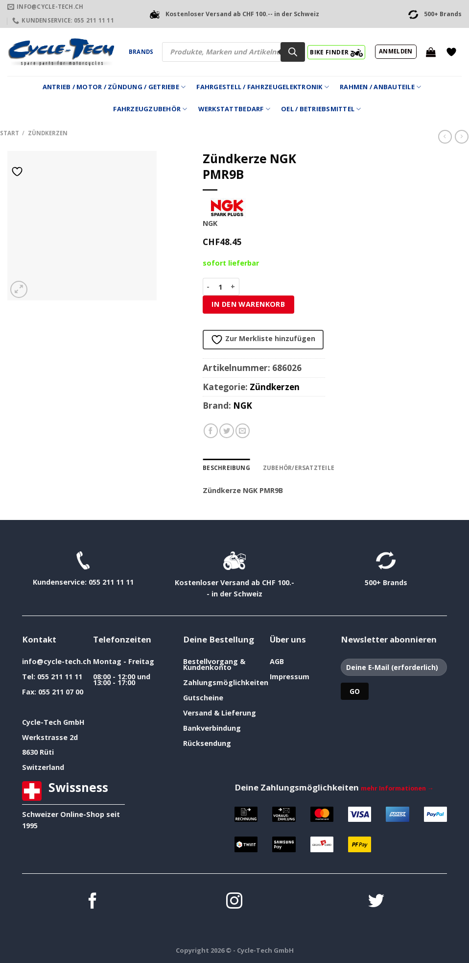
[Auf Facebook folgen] (93, 902)
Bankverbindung (212, 728)
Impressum (289, 676)
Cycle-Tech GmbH (53, 721)
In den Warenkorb (248, 304)
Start (9, 133)
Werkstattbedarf (234, 109)
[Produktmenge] (220, 287)
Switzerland (43, 767)
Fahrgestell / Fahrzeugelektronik (262, 87)
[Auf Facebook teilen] (211, 430)
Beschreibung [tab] (226, 467)
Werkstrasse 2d (50, 736)
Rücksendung (207, 743)
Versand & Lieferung (219, 712)
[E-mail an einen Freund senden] (242, 430)
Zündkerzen (48, 133)
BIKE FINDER (336, 52)
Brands (141, 51)
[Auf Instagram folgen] (234, 902)
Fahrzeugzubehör (150, 109)
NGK (242, 405)
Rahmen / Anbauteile (380, 87)
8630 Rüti (38, 752)
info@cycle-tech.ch (56, 661)
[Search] (293, 52)
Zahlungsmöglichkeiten (225, 682)
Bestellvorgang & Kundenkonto (214, 664)
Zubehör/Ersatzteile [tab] (296, 467)
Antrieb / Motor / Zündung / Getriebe (114, 87)
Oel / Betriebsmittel (321, 109)
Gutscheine (203, 697)
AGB (277, 661)
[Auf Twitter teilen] (226, 430)
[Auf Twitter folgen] (376, 902)
